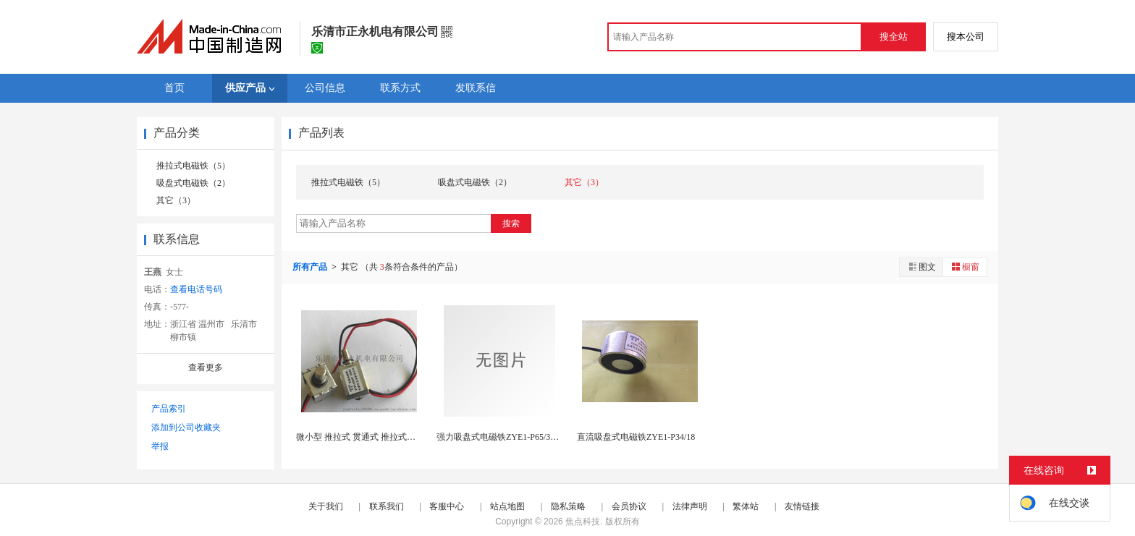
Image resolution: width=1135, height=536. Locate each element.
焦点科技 (582, 521)
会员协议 (629, 506)
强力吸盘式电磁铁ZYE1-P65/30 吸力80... (512, 437)
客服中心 (446, 506)
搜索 (511, 223)
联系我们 (386, 506)
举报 (160, 446)
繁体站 (746, 506)
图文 (921, 266)
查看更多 (205, 367)
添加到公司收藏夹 (186, 427)
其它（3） (175, 200)
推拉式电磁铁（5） (193, 166)
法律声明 (689, 506)
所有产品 (310, 267)
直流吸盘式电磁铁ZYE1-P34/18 (636, 437)
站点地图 (507, 506)
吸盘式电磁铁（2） (193, 183)
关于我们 (325, 506)
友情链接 (802, 506)
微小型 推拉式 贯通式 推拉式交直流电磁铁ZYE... (389, 437)
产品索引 (168, 409)
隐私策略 (568, 506)
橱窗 (964, 266)
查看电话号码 (196, 289)
